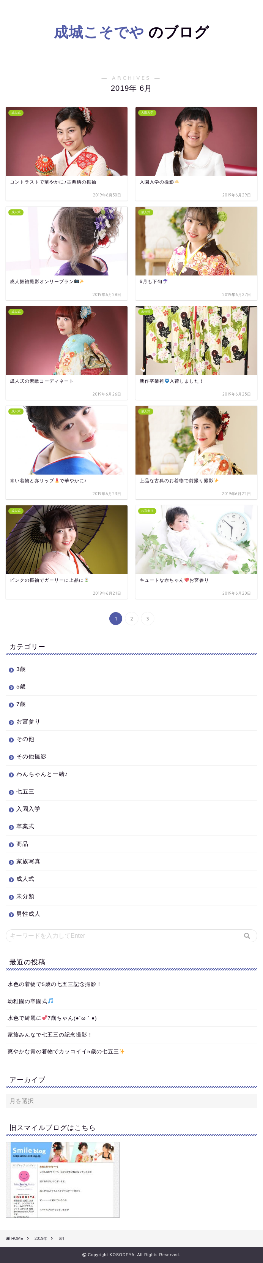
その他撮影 (31, 756)
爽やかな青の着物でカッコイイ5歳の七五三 (66, 1051)
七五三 (25, 791)
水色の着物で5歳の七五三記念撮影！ (55, 984)
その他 (25, 739)
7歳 (21, 704)
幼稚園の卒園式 (30, 1001)
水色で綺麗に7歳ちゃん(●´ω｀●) (52, 1018)
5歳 (21, 686)
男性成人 (28, 913)
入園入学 (28, 809)
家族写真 (28, 861)
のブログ (131, 32)
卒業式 (25, 826)
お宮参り (28, 721)
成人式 (25, 878)
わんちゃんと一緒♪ (42, 774)
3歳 (21, 669)
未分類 (25, 896)
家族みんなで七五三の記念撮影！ (50, 1035)
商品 (22, 843)
